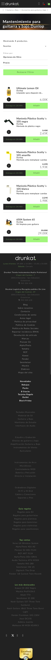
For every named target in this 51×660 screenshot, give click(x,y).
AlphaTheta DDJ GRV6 (25, 557)
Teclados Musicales (25, 412)
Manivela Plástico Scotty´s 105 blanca (31, 187)
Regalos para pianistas (25, 519)
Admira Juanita (25, 622)
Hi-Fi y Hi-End (25, 491)
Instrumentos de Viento (25, 448)
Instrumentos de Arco (25, 462)
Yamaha (25, 349)
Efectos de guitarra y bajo (25, 441)
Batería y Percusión (25, 473)
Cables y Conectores (25, 494)
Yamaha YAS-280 (25, 564)
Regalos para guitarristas (25, 515)
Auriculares (25, 451)
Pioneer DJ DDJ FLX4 (25, 550)
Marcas (25, 339)
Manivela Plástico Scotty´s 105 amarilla (31, 154)
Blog (25, 305)
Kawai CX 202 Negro (25, 588)
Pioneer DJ (25, 342)
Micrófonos (25, 466)
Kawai (25, 356)
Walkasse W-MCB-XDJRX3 (25, 625)
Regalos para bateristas (25, 522)
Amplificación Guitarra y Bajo (25, 444)
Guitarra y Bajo (25, 419)
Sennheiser (25, 362)
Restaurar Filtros (25, 72)
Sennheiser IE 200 (25, 598)
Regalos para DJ (25, 512)
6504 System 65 (25, 219)
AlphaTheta (25, 345)
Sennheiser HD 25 (25, 567)
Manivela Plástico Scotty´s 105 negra (31, 120)
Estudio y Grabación (25, 437)
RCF (25, 352)
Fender (25, 359)
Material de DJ (25, 416)
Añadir (36, 106)
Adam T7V (25, 595)
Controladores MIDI (25, 469)
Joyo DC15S (25, 619)
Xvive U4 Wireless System (25, 543)
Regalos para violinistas (25, 526)
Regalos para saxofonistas (25, 529)
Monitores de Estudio (25, 422)
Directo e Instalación (25, 476)
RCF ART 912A (25, 553)
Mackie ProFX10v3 (25, 592)
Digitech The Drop (25, 570)
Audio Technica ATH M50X (25, 560)
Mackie (25, 366)
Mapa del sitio (25, 373)
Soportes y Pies (25, 498)
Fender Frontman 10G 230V (26, 615)
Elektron (25, 369)
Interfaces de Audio (25, 426)
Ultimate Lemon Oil (27, 88)
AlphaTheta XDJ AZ (25, 547)
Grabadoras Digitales (25, 488)
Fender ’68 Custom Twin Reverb (25, 574)
